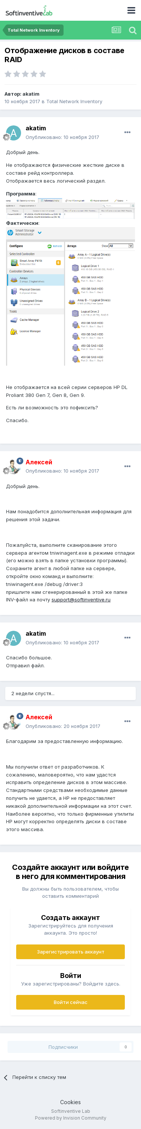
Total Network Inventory (74, 101)
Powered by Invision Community (70, 1118)
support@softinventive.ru (81, 600)
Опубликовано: (62, 137)
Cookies (70, 1102)
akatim (31, 94)
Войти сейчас (71, 1002)
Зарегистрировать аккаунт (71, 952)
